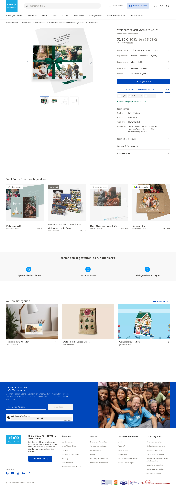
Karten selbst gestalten (155, 454)
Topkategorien (153, 436)
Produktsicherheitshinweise (128, 459)
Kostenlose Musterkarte (99, 463)
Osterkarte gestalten (154, 442)
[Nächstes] (91, 61)
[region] (59, 66)
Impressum (122, 454)
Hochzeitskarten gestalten (156, 446)
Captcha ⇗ (67, 421)
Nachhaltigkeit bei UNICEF (71, 467)
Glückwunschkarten (153, 473)
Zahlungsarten (95, 450)
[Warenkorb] (167, 6)
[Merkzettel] (161, 6)
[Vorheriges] (27, 61)
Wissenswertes (67, 463)
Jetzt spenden (40, 459)
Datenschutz (123, 450)
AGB (120, 442)
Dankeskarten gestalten (155, 469)
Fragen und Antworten (98, 442)
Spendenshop (67, 450)
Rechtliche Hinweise (128, 436)
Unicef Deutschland (69, 446)
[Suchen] (27, 6)
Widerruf (121, 446)
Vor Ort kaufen (67, 442)
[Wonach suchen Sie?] (62, 6)
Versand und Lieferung (98, 446)
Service (93, 436)
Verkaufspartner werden (99, 459)
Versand (130, 43)
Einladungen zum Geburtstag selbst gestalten (157, 460)
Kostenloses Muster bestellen (140, 90)
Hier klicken (41, 418)
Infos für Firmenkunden (70, 454)
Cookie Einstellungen (126, 463)
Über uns (66, 436)
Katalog (65, 459)
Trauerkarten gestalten (154, 465)
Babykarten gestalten (154, 450)
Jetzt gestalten (144, 81)
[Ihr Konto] (155, 6)
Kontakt (93, 454)
